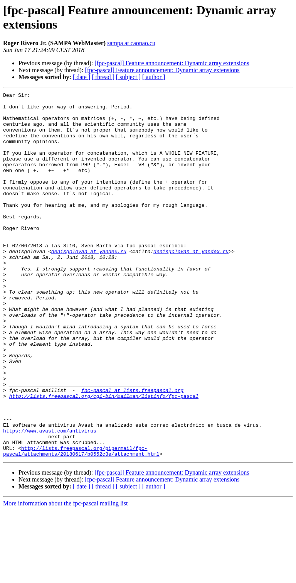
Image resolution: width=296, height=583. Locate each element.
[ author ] (153, 77)
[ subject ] (128, 77)
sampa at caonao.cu (131, 43)
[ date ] (81, 77)
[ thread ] (103, 77)
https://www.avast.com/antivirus (49, 498)
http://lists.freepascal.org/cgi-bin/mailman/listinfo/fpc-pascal (103, 457)
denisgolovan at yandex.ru (88, 283)
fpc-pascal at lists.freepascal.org (132, 450)
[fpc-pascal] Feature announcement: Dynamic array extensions (171, 63)
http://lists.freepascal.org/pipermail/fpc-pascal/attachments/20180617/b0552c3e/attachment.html (81, 523)
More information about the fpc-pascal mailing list (65, 576)
